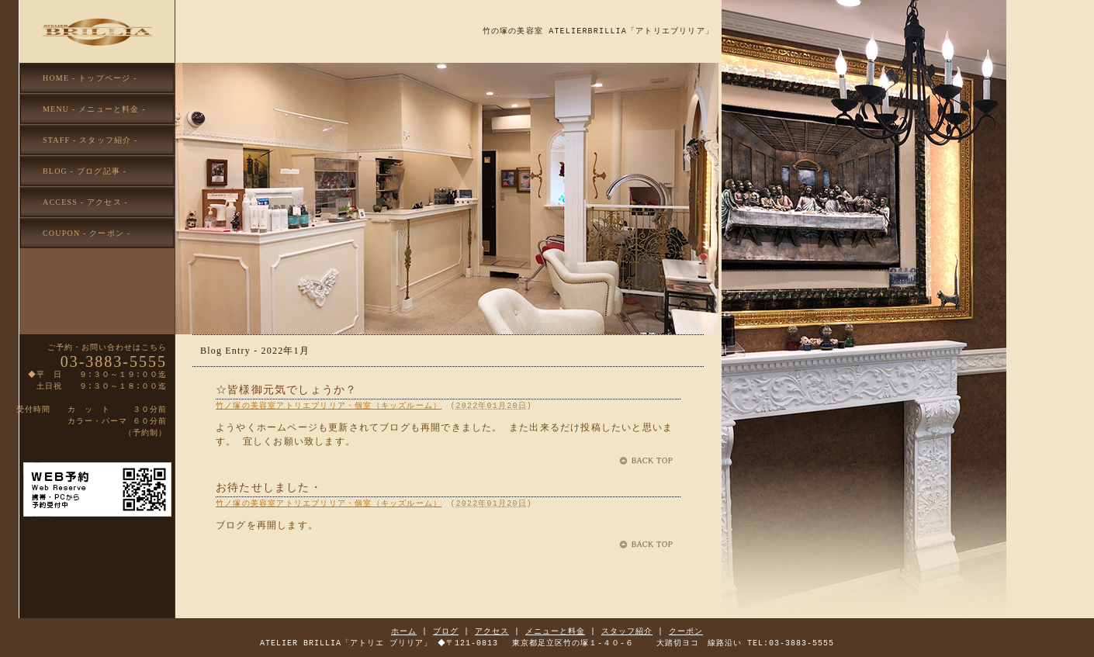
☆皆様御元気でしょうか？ (286, 390)
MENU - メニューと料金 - (94, 109)
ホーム (404, 631)
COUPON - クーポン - (86, 233)
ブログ (446, 631)
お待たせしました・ (269, 488)
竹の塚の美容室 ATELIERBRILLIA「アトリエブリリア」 (598, 31)
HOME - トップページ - (90, 78)
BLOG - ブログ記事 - (84, 171)
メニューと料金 (555, 631)
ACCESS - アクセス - (85, 202)
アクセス (492, 631)
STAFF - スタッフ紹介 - (90, 140)
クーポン (686, 631)
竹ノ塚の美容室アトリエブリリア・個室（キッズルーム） (328, 405)
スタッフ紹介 (627, 631)
